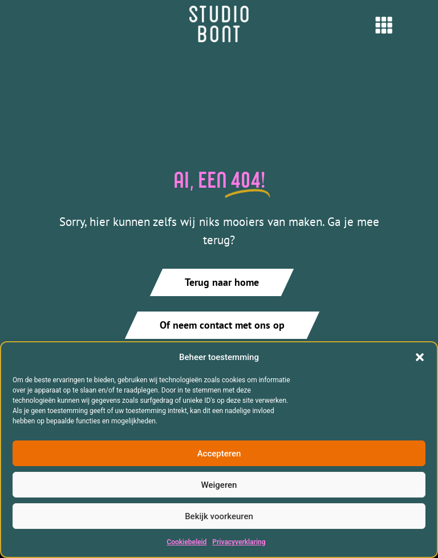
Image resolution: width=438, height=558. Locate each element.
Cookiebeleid (186, 542)
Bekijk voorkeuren (219, 516)
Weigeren (219, 485)
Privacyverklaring (238, 542)
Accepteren (219, 453)
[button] (419, 357)
